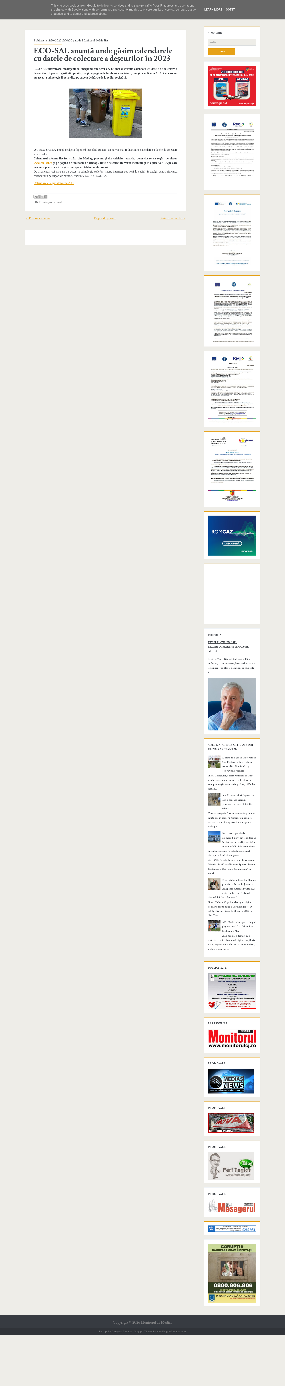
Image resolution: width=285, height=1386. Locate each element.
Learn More (213, 9)
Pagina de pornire (105, 218)
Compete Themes (122, 1382)
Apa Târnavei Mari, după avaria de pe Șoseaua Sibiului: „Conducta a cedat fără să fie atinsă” (238, 851)
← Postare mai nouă (34, 218)
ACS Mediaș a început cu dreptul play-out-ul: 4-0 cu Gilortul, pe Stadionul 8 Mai (238, 960)
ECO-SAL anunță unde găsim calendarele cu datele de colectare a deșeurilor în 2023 (104, 54)
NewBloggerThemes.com (171, 1382)
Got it (230, 9)
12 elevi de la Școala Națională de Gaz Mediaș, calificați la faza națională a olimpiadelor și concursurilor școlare (238, 817)
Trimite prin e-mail (45, 202)
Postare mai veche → (176, 218)
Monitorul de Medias (92, 40)
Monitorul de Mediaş (156, 1373)
